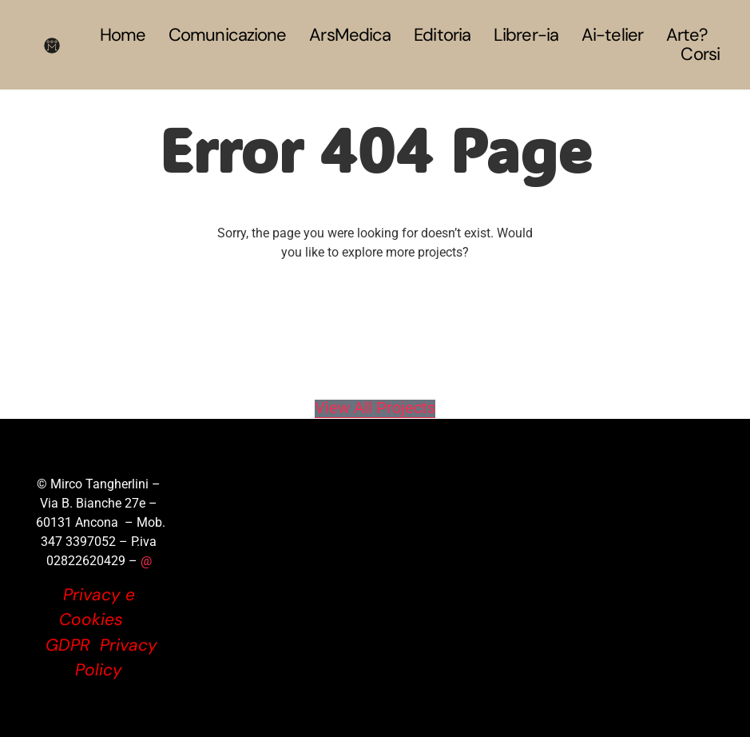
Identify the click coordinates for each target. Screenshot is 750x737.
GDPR (68, 645)
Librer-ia (526, 35)
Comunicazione (227, 35)
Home (122, 35)
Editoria (442, 35)
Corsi (700, 54)
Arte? (687, 35)
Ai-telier (612, 35)
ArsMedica (350, 35)
